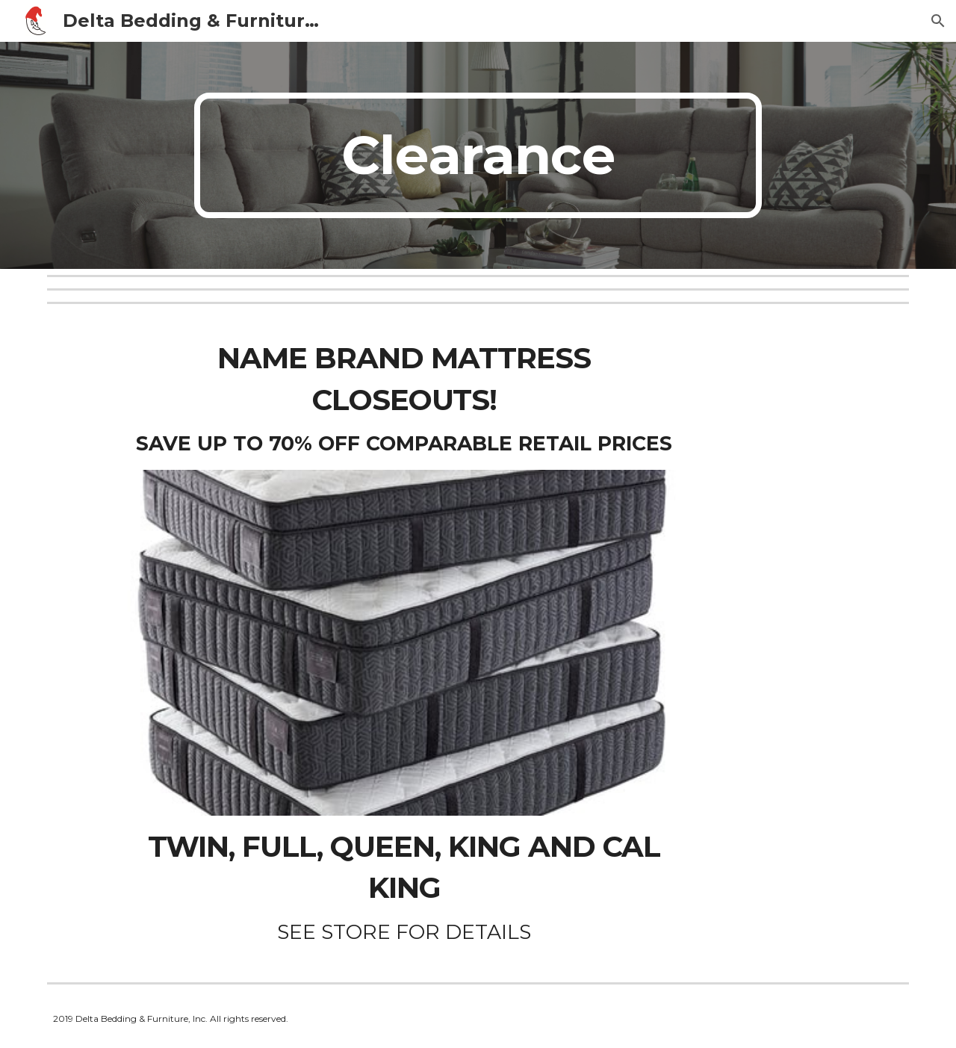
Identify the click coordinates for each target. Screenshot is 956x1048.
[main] (478, 155)
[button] (938, 21)
